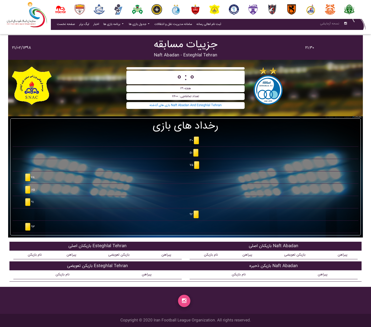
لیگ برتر (84, 25)
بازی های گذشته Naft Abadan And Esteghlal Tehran (185, 105)
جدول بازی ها (138, 25)
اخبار (97, 25)
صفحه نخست (66, 25)
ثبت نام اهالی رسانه (209, 25)
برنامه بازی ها (112, 25)
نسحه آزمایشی (329, 24)
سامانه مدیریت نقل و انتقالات (174, 25)
